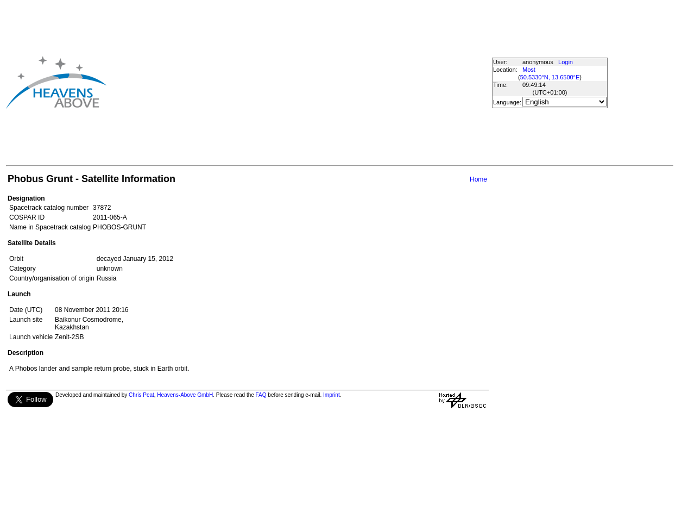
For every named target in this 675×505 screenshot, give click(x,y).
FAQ (261, 395)
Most (528, 69)
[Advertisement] (269, 82)
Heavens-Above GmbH (185, 395)
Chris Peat (141, 395)
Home (478, 179)
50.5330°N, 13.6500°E (550, 77)
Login (565, 62)
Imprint (331, 395)
